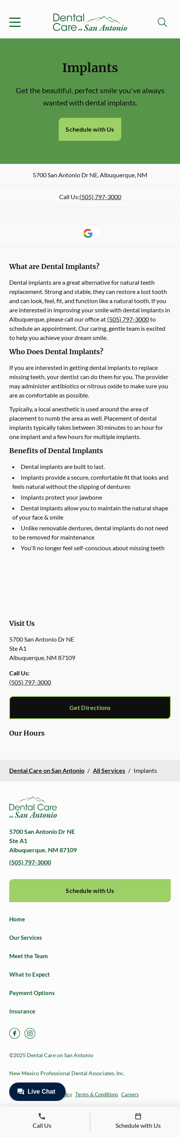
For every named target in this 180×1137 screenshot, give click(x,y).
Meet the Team (28, 955)
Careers (130, 1094)
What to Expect (29, 974)
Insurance (22, 1011)
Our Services (25, 937)
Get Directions (90, 707)
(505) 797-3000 (100, 196)
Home (17, 919)
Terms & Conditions (96, 1094)
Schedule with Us (90, 129)
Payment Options (32, 992)
